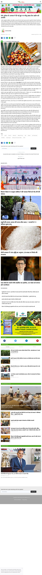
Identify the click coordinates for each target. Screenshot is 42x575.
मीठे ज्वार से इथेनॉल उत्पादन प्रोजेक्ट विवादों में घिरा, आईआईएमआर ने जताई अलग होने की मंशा (25, 358)
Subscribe (33, 148)
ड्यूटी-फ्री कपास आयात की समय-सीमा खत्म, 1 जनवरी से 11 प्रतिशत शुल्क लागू (18, 223)
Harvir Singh (13, 374)
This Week (7, 353)
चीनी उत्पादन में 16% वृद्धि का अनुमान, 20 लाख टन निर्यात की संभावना (19, 253)
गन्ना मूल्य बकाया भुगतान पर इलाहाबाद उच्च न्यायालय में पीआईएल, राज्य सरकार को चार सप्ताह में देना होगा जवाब (21, 154)
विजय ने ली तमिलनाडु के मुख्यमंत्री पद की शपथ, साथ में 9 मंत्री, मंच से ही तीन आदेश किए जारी (18, 306)
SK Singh (12, 360)
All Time (34, 353)
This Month (21, 353)
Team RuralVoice (13, 422)
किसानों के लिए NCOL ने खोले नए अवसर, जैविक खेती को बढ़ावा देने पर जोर (25, 373)
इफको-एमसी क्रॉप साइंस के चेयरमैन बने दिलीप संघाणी (11, 299)
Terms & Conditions (17, 506)
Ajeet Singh (12, 384)
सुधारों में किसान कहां (21, 158)
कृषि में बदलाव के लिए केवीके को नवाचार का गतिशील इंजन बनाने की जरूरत (25, 365)
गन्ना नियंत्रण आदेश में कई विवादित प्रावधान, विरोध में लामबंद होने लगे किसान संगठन (25, 382)
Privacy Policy (24, 506)
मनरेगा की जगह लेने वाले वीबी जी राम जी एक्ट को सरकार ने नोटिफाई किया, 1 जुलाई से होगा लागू (19, 296)
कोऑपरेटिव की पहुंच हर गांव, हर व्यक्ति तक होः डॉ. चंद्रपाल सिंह (14, 481)
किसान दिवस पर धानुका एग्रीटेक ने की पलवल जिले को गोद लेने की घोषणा (20, 193)
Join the (10, 41)
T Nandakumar (13, 366)
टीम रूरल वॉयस (8, 30)
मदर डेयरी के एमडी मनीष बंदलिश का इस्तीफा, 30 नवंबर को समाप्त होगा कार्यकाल (20, 284)
